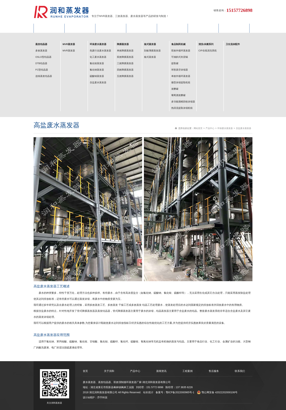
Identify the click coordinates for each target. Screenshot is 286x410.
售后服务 (203, 28)
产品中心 (111, 28)
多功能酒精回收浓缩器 (183, 101)
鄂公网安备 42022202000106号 (217, 392)
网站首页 (49, 28)
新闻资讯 (161, 371)
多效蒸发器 (41, 50)
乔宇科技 (102, 397)
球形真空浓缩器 (179, 69)
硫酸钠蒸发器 (97, 76)
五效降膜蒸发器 (125, 76)
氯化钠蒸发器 (97, 69)
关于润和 (80, 28)
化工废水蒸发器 (98, 57)
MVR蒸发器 (69, 50)
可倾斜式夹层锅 (179, 57)
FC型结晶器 (41, 69)
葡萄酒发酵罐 (178, 95)
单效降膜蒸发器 (125, 50)
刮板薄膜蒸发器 (152, 50)
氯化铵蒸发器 (97, 63)
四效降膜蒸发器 (125, 69)
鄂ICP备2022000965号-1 (180, 392)
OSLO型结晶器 (43, 57)
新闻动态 (141, 28)
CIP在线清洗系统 (207, 50)
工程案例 (172, 28)
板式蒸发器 (150, 57)
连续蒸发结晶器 (43, 76)
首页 (85, 371)
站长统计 (148, 392)
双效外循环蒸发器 (180, 50)
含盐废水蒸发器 (98, 82)
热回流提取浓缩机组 (182, 108)
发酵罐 (174, 88)
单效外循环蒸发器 (180, 76)
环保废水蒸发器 (225, 128)
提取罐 (174, 63)
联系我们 (234, 28)
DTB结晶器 (41, 63)
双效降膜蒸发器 (125, 57)
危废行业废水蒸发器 (100, 50)
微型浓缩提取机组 (180, 82)
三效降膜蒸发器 (125, 63)
